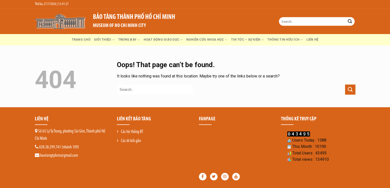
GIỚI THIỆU (104, 39)
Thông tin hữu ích (285, 39)
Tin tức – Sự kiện (247, 39)
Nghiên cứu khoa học (206, 39)
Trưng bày (129, 39)
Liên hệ (312, 39)
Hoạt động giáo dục (163, 39)
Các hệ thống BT (132, 131)
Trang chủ (81, 39)
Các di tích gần (131, 141)
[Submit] (350, 21)
